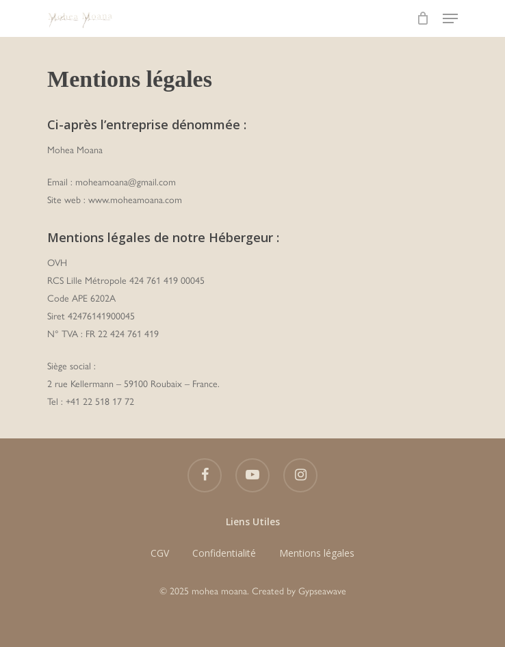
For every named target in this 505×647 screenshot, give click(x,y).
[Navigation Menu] (450, 18)
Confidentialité (224, 552)
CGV (160, 552)
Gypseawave (322, 591)
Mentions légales (316, 552)
